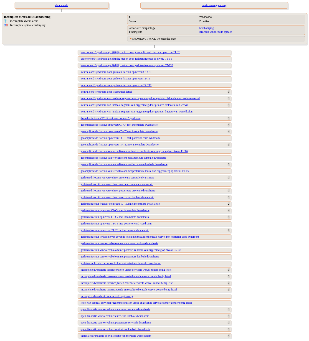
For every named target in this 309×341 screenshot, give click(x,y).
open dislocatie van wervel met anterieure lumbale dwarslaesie (115, 316)
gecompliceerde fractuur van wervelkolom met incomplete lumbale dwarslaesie (124, 164)
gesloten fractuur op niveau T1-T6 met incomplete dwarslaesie (115, 230)
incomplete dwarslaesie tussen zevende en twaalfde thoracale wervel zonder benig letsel (129, 289)
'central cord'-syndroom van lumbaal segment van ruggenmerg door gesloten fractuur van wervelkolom (137, 111)
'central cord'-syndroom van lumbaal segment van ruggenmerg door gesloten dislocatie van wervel (134, 105)
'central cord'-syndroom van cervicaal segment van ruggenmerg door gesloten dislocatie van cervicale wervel (140, 98)
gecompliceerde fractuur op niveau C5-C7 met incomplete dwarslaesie (119, 131)
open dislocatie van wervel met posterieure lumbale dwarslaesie (115, 329)
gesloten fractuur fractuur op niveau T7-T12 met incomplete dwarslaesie (120, 203)
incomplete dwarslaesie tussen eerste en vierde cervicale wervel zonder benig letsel (126, 269)
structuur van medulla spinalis (215, 31)
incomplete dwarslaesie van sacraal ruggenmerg (107, 296)
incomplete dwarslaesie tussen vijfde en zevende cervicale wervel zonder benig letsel (127, 283)
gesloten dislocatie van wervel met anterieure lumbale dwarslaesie (117, 184)
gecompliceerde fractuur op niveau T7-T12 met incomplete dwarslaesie (120, 144)
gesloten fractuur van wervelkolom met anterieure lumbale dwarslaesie (119, 243)
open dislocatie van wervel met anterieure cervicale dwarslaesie (115, 309)
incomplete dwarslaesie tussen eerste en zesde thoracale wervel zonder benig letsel (126, 276)
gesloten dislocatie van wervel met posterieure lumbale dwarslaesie (117, 197)
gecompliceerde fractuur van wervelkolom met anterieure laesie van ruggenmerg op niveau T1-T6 (134, 151)
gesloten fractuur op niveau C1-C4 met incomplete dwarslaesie (115, 210)
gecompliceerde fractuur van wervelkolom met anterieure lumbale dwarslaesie (123, 157)
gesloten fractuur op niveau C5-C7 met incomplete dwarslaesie (115, 217)
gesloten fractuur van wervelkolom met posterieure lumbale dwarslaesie (120, 256)
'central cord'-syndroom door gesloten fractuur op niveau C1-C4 (115, 72)
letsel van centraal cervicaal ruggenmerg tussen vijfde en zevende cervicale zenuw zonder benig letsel (136, 302)
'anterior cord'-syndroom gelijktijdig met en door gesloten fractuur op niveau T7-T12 (127, 65)
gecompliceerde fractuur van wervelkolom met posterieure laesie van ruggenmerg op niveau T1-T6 (135, 171)
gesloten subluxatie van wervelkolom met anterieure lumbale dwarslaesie (121, 263)
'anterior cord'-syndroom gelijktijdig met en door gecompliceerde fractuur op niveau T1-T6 (130, 52)
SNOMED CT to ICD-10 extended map (154, 38)
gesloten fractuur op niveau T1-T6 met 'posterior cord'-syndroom (116, 223)
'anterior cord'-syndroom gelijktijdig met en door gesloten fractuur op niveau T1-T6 (126, 58)
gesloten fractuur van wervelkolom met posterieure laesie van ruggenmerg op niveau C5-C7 (131, 250)
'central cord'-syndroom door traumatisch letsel (106, 91)
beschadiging (206, 28)
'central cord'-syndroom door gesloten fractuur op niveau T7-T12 (116, 85)
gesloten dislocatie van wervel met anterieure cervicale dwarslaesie (117, 177)
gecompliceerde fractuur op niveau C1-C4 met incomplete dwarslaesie (119, 124)
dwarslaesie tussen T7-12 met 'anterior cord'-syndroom (110, 118)
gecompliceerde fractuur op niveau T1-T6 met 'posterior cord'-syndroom (120, 138)
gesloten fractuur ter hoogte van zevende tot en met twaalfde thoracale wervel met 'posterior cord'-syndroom (140, 236)
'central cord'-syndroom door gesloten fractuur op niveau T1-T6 (115, 78)
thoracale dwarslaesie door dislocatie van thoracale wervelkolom (116, 335)
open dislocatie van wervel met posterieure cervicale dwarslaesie (116, 322)
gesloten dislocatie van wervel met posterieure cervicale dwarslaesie (118, 190)
